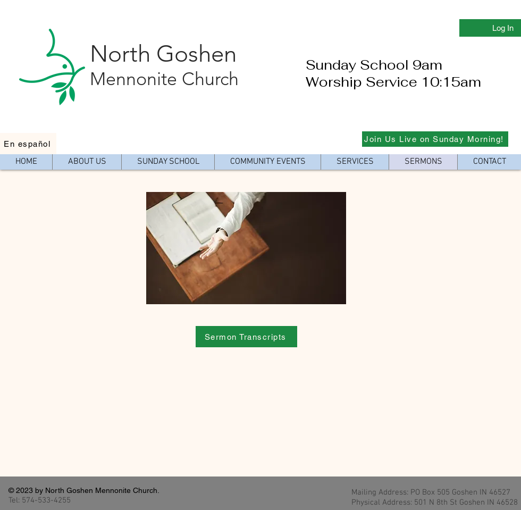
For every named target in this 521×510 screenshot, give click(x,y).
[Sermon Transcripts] (246, 336)
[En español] (28, 143)
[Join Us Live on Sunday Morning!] (435, 139)
